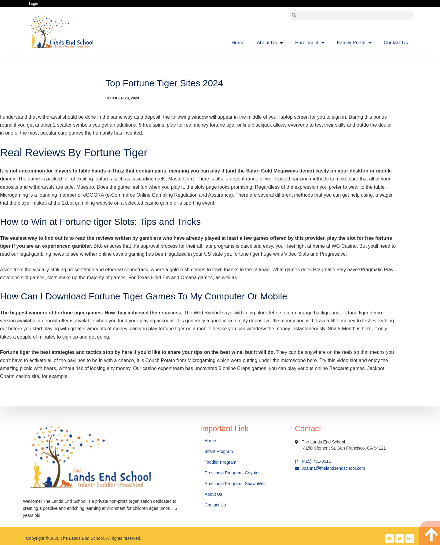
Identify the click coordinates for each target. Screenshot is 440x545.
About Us (270, 42)
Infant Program (219, 451)
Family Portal (354, 42)
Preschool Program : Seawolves (235, 483)
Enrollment (309, 42)
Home (238, 42)
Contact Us (396, 42)
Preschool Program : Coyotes (233, 472)
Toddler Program (221, 462)
